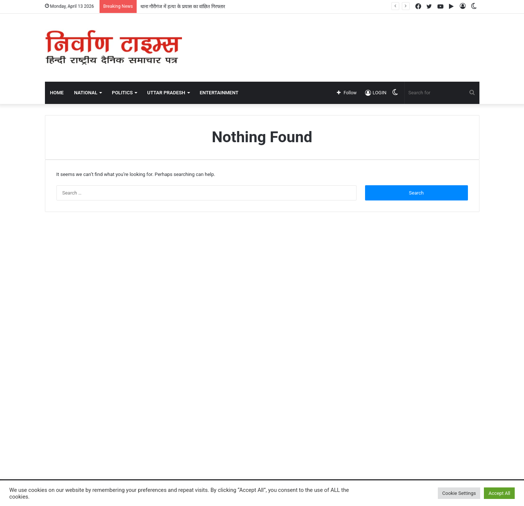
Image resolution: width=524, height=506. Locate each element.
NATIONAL (85, 92)
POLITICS (122, 92)
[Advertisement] (336, 38)
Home (57, 92)
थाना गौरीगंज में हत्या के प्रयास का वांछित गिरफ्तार (182, 6)
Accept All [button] (499, 493)
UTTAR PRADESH (166, 92)
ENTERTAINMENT (219, 92)
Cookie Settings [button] (459, 493)
